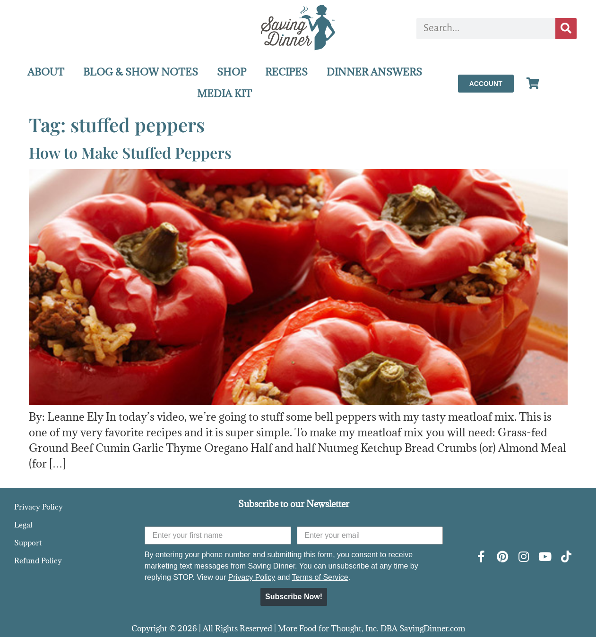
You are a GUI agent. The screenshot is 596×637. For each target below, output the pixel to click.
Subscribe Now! (293, 597)
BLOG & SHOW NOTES (140, 72)
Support (28, 542)
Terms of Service (320, 577)
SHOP (231, 72)
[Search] (566, 28)
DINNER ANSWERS (374, 72)
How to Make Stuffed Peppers (130, 152)
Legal (23, 524)
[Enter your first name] (218, 535)
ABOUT (45, 72)
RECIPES (286, 72)
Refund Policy (38, 560)
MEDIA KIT (224, 93)
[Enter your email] (370, 535)
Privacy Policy (38, 506)
